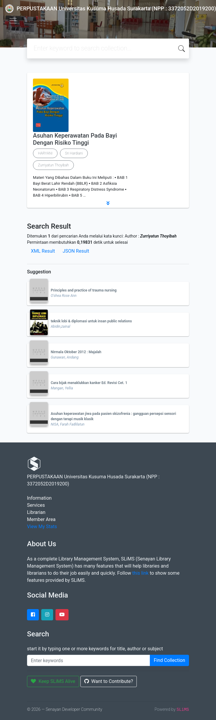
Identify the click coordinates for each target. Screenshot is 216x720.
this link (140, 573)
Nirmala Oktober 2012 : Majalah (76, 352)
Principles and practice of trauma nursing (84, 290)
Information (39, 498)
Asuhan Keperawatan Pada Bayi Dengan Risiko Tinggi (75, 139)
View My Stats (42, 526)
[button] (108, 203)
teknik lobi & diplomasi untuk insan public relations (91, 321)
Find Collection (169, 660)
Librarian (36, 512)
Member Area (41, 519)
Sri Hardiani (74, 153)
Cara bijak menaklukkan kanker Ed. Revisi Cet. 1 (89, 383)
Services (36, 505)
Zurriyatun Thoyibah (53, 165)
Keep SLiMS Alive (53, 681)
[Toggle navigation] (13, 21)
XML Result (43, 251)
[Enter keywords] (88, 660)
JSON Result (76, 251)
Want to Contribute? (108, 681)
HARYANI (45, 153)
